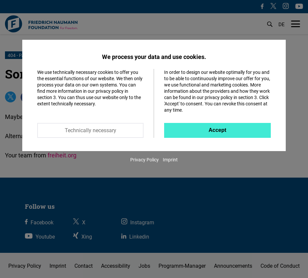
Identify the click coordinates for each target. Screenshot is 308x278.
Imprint (170, 159)
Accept (217, 130)
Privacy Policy (144, 159)
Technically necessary (90, 130)
